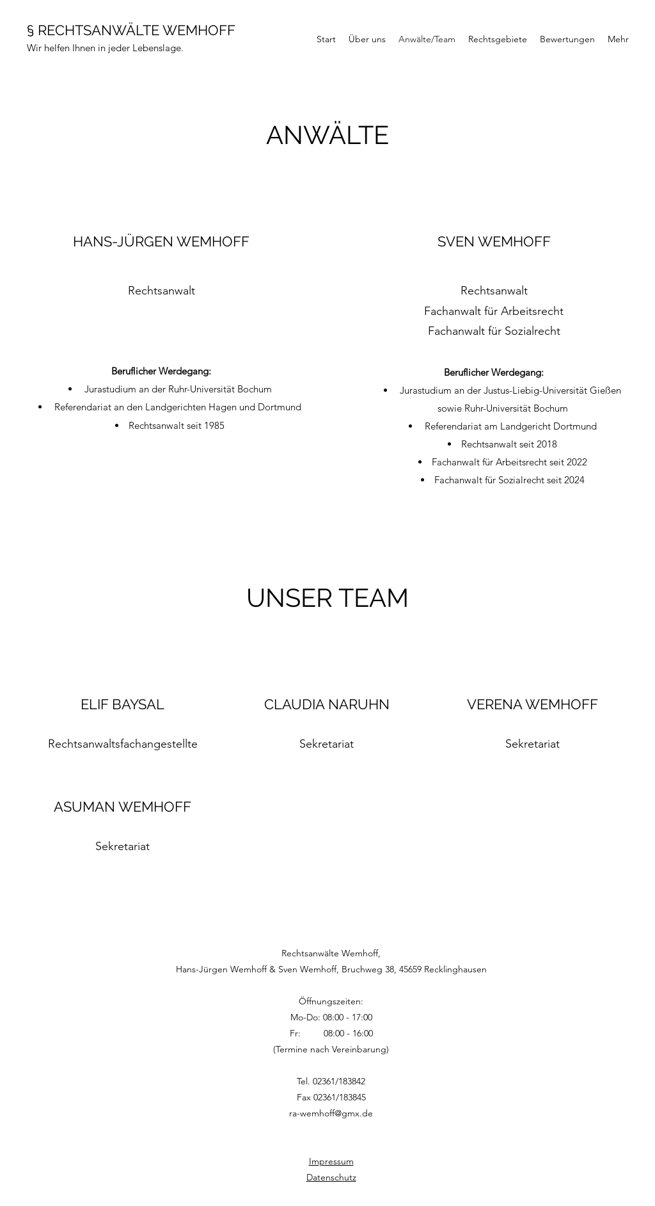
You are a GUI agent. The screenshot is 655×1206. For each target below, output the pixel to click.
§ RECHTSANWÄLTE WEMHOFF (131, 30)
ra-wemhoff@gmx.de (331, 1113)
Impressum (331, 1161)
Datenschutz (331, 1177)
